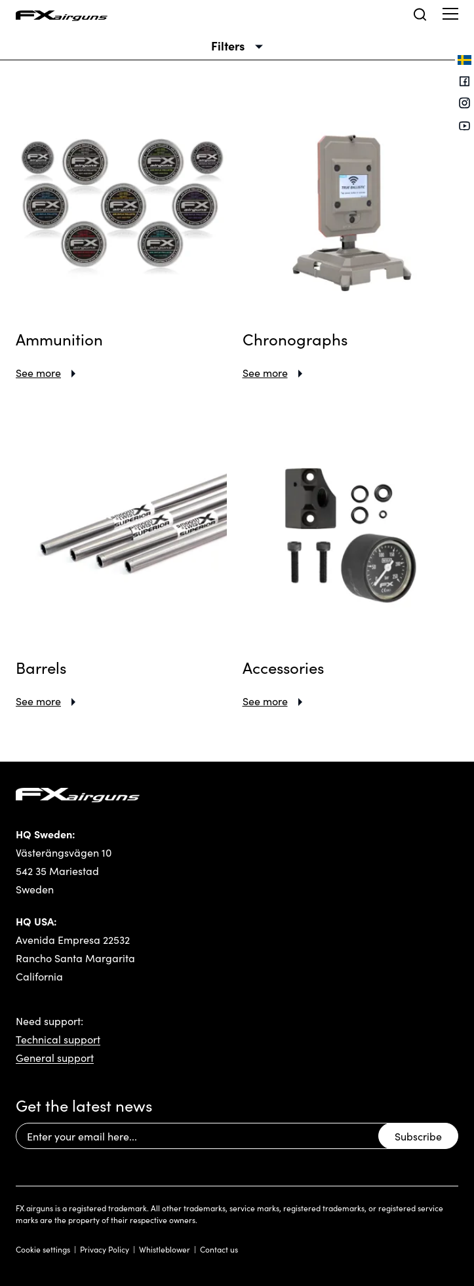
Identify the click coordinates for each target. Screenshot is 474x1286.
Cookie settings (43, 1249)
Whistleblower (164, 1249)
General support (55, 1057)
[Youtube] (464, 126)
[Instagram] (464, 104)
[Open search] (420, 14)
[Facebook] (464, 82)
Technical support (58, 1039)
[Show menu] (450, 13)
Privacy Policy (104, 1249)
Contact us (219, 1249)
